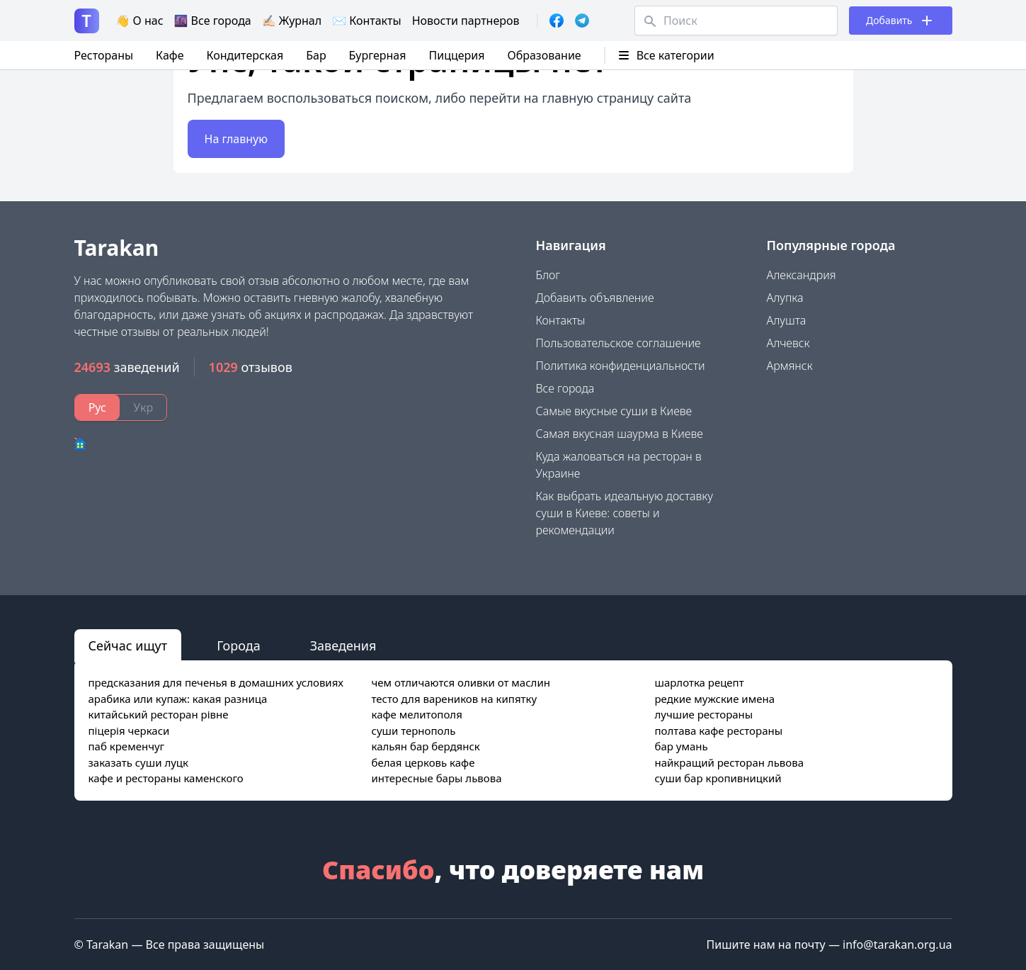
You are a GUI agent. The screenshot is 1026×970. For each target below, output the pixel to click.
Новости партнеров (466, 20)
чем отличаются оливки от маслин (460, 682)
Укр (143, 407)
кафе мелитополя (416, 714)
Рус (97, 407)
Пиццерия (457, 55)
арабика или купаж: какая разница (178, 699)
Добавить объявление (595, 297)
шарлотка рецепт (698, 682)
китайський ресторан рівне (159, 714)
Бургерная (377, 55)
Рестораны (104, 55)
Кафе (169, 55)
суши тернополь (413, 730)
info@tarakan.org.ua (897, 944)
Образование (544, 55)
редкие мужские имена (714, 699)
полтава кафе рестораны (718, 730)
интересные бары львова (436, 778)
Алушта (786, 320)
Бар (316, 55)
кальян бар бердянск (425, 746)
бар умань (680, 746)
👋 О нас (140, 20)
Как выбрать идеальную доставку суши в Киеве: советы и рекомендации (624, 513)
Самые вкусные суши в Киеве (614, 411)
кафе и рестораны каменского (166, 778)
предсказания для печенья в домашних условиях (216, 682)
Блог (548, 275)
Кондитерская (244, 55)
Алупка (785, 297)
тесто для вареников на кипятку (454, 699)
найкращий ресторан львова (729, 762)
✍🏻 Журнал (291, 20)
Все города (565, 388)
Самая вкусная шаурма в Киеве (619, 433)
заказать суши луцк (138, 762)
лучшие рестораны (703, 714)
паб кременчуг (127, 746)
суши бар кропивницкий (717, 778)
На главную (236, 139)
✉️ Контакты (366, 20)
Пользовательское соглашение (618, 343)
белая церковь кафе (422, 762)
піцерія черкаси (129, 730)
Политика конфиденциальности (620, 365)
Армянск (790, 365)
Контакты (561, 320)
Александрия (801, 275)
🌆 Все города (212, 20)
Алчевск (788, 343)
